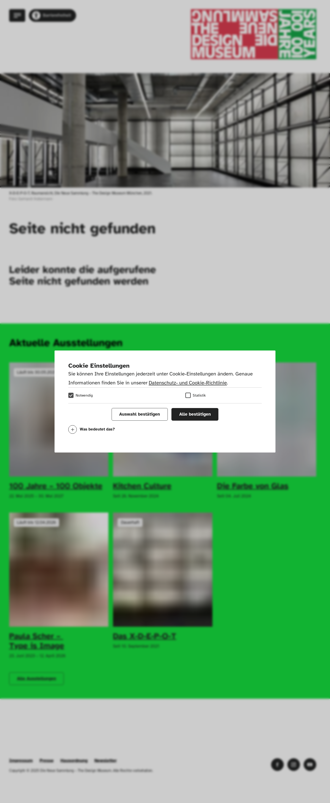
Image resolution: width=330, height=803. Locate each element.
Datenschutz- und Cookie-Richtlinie (188, 383)
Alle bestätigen (195, 414)
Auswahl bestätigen (139, 414)
